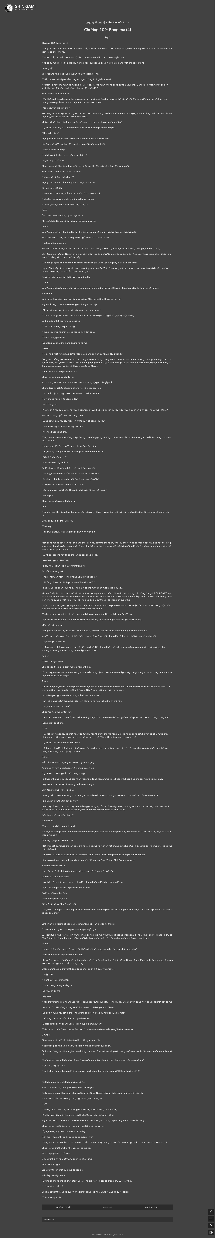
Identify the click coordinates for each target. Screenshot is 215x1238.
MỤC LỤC (107, 1207)
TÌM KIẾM (127, 7)
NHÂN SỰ (202, 7)
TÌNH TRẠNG (176, 7)
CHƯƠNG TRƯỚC (63, 1207)
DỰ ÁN (102, 7)
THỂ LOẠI (152, 7)
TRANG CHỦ (77, 7)
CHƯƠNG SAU (151, 1207)
